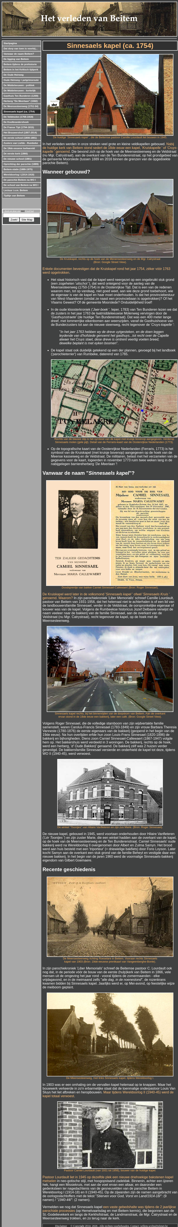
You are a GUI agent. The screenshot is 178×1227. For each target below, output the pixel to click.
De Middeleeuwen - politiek (19, 85)
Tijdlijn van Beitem (14, 195)
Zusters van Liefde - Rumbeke (21, 143)
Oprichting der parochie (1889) (21, 164)
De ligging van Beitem (16, 59)
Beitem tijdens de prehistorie (20, 64)
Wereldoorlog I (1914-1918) (19, 174)
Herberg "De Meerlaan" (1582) (21, 101)
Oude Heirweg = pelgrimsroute (21, 80)
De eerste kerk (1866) (16, 153)
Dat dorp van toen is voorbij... (21, 48)
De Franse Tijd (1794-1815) (19, 127)
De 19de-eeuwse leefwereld (19, 148)
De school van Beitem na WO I (21, 185)
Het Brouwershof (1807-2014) (20, 132)
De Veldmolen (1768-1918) (18, 117)
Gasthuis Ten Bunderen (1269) (21, 96)
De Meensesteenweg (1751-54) (21, 106)
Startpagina (10, 43)
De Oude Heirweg (13, 75)
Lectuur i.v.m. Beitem (16, 190)
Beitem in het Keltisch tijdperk (21, 69)
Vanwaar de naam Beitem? (19, 54)
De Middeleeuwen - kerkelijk (20, 90)
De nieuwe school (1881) (18, 159)
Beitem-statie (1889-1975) (18, 169)
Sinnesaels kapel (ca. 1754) (19, 111)
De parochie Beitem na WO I (20, 180)
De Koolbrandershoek (16, 122)
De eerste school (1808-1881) (20, 138)
